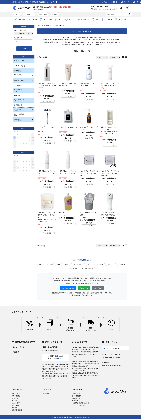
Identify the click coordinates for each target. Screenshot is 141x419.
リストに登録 (47, 101)
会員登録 (114, 2)
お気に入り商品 (43, 14)
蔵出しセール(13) (19, 66)
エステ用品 (15, 405)
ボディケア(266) (19, 80)
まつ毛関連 (122, 264)
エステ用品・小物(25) (19, 100)
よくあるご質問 (76, 396)
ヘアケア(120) (18, 85)
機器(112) (17, 95)
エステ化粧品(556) (18, 75)
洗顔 (51, 264)
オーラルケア (73, 268)
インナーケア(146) (18, 90)
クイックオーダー (29, 14)
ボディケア (15, 398)
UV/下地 (101, 264)
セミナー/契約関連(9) (19, 115)
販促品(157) (18, 105)
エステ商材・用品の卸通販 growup (66, 417)
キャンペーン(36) (19, 61)
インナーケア (16, 403)
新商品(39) (17, 71)
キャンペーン (15, 393)
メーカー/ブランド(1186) (19, 110)
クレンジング (42, 264)
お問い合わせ (137, 2)
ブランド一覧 (46, 393)
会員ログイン (84, 288)
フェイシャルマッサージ (87, 268)
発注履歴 (54, 14)
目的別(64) (17, 120)
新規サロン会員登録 (68, 288)
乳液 (73, 264)
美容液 (66, 264)
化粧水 (59, 264)
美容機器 (15, 408)
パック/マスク (91, 264)
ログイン (104, 2)
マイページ (16, 14)
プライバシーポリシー (78, 405)
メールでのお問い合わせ (112, 348)
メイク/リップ (111, 264)
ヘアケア (14, 401)
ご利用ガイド (125, 2)
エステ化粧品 (16, 396)
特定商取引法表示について (80, 403)
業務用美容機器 (17, 410)
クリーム (81, 264)
